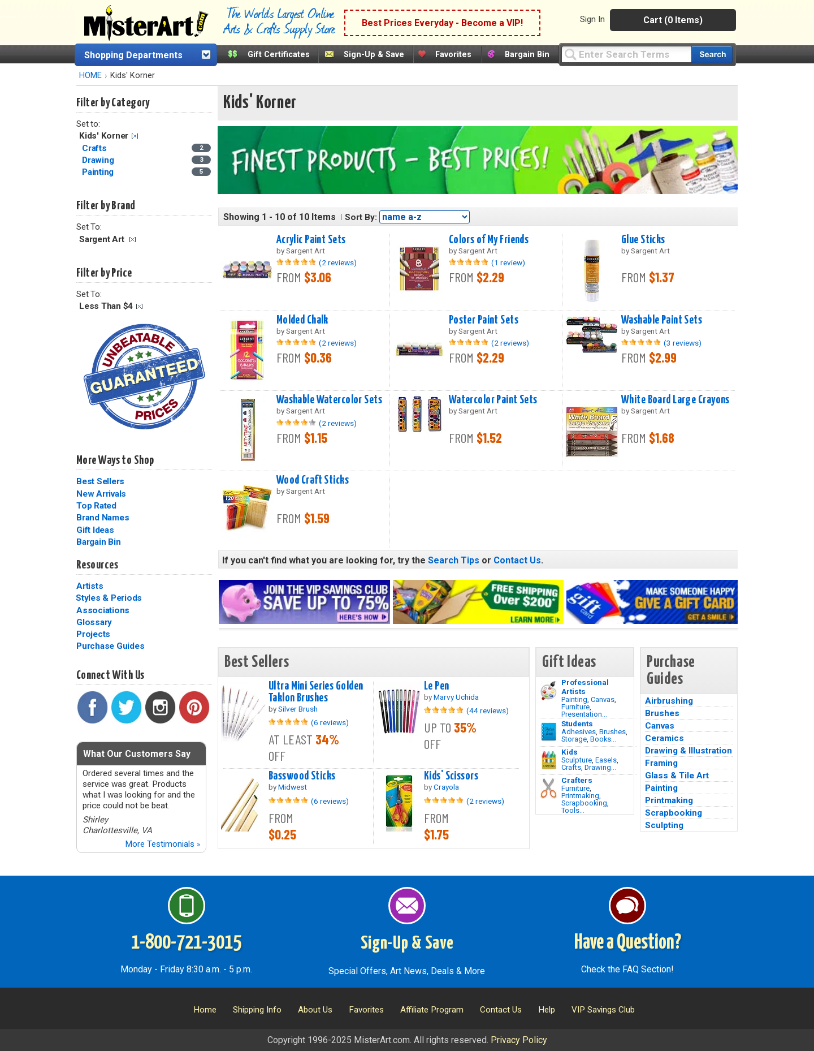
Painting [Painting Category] (99, 172)
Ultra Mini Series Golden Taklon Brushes (316, 692)
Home (205, 1010)
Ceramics (664, 738)
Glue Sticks (643, 239)
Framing (661, 763)
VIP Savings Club (603, 1010)
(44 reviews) (487, 710)
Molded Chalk (302, 320)
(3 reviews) (683, 342)
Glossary (94, 622)
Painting (574, 699)
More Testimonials (162, 844)
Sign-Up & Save (374, 54)
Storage (574, 739)
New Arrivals (101, 494)
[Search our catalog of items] (712, 54)
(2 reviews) (338, 262)
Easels (606, 760)
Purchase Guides (110, 646)
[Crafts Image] (548, 760)
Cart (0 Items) (673, 20)
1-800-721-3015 (186, 943)
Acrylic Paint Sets (311, 239)
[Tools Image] (548, 788)
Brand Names (102, 517)
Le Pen (436, 686)
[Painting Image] (548, 690)
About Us (315, 1010)
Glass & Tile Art (677, 775)
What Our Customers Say (136, 753)
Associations (102, 610)
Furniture (575, 707)
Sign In (592, 19)
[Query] (626, 54)
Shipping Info (257, 1010)
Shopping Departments (133, 55)
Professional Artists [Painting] (585, 687)
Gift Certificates (279, 54)
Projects (93, 634)
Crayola (446, 786)
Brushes (612, 731)
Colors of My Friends (489, 239)
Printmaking (580, 795)
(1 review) (508, 262)
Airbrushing (669, 701)
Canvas (602, 699)
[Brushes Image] (548, 732)
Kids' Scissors (451, 776)
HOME (90, 75)
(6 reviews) (330, 722)
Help (546, 1010)
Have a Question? (627, 943)
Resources (97, 565)
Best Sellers (100, 481)
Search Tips (453, 560)
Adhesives (578, 731)
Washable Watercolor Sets (329, 400)
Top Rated (96, 506)
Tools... (572, 810)
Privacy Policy (519, 1040)
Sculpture (576, 760)
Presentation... (584, 714)
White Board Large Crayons (675, 400)
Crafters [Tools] (576, 780)
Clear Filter (135, 136)
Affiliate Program (432, 1010)
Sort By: (361, 217)
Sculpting (664, 825)
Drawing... (600, 767)
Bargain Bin (527, 54)
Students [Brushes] (577, 723)
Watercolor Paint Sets (493, 400)
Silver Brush (298, 708)
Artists (89, 586)
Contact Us (517, 560)
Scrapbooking (584, 803)
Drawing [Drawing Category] (99, 160)
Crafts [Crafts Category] (95, 148)
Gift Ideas (95, 530)
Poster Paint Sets (483, 320)
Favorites (453, 54)
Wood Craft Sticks (312, 480)
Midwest (292, 786)
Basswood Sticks (302, 776)
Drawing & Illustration (688, 751)
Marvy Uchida (456, 696)
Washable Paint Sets (661, 320)
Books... (603, 739)
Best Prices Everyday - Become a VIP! (442, 23)
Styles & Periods (109, 598)
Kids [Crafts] (569, 751)
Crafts (571, 767)
